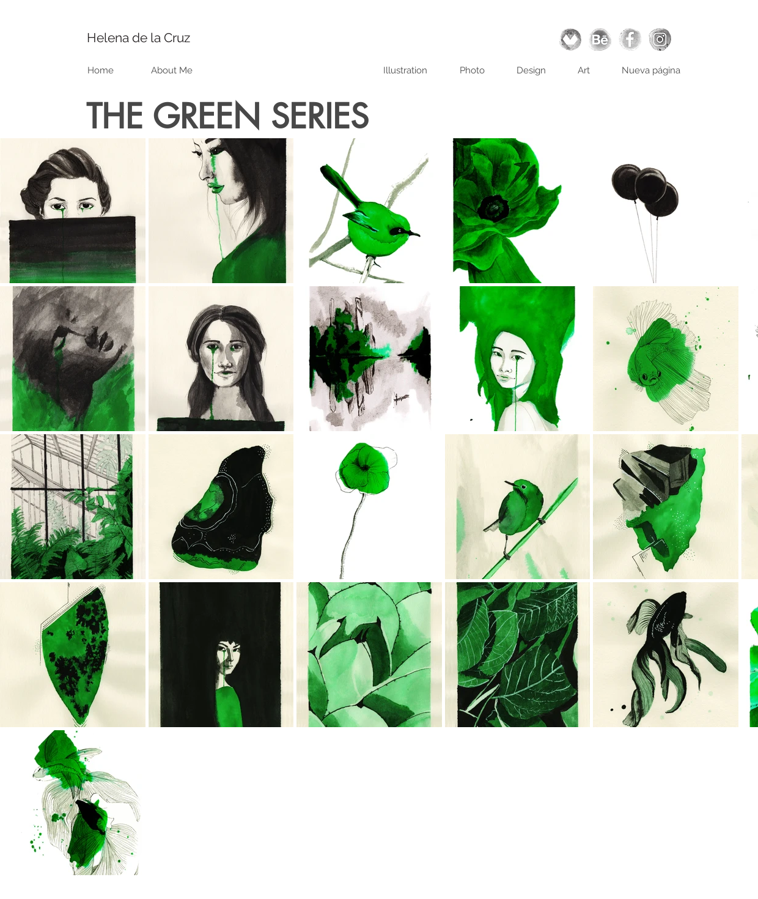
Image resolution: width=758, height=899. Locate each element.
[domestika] (570, 39)
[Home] (100, 70)
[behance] (600, 39)
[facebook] (630, 39)
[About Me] (171, 70)
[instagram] (660, 39)
